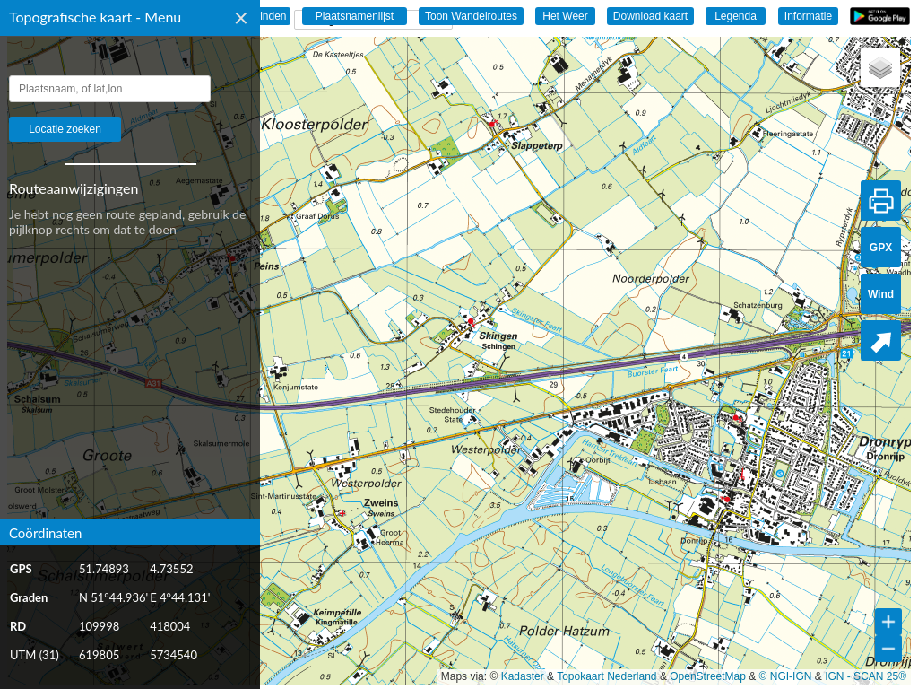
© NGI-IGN (785, 676)
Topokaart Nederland (606, 676)
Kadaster (522, 676)
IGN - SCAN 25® (865, 676)
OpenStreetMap (708, 676)
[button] (880, 67)
